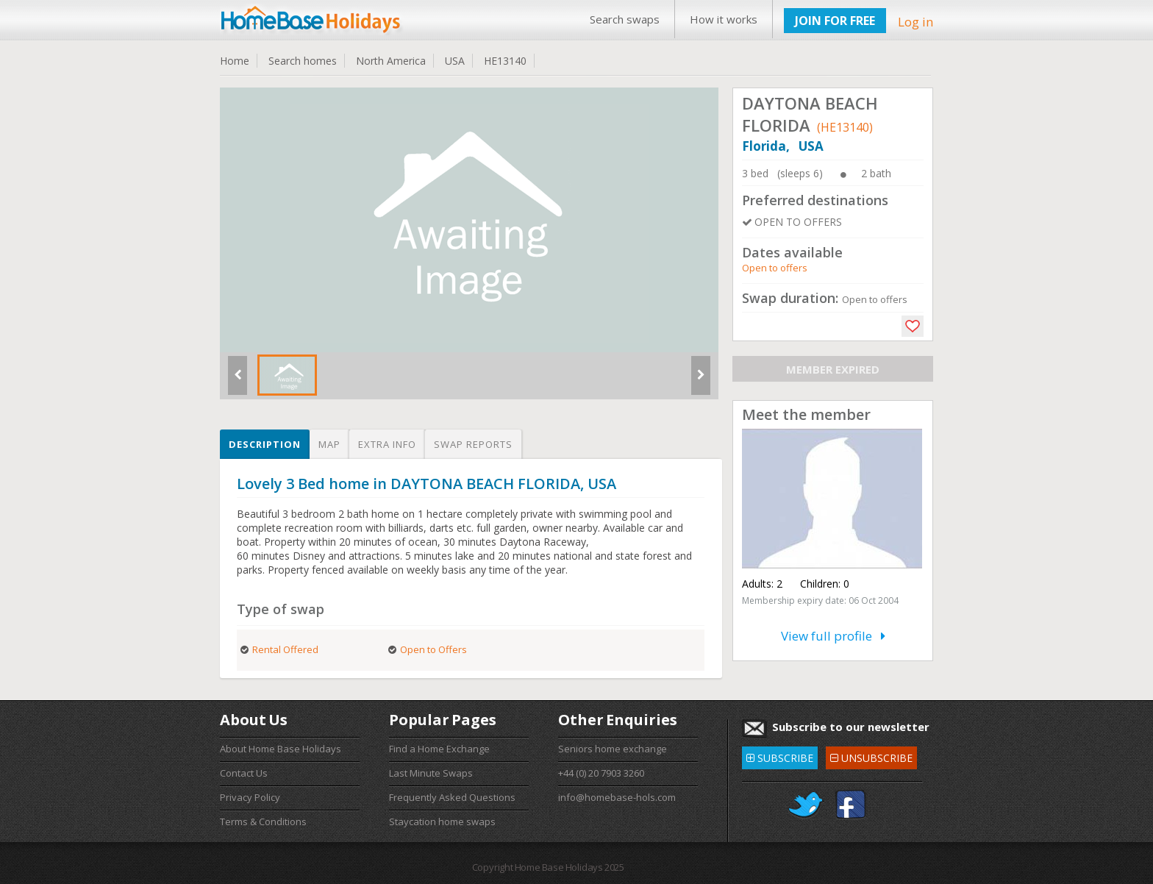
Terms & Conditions (263, 821)
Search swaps (625, 19)
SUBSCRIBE (780, 755)
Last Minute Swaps (431, 773)
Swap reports (473, 444)
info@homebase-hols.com (617, 797)
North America (391, 61)
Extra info (387, 444)
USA (455, 61)
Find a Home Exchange (439, 748)
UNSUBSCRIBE (871, 755)
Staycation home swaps (442, 821)
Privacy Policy (250, 797)
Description (265, 444)
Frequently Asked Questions (452, 797)
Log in (915, 21)
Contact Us (244, 773)
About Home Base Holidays (280, 748)
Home (234, 61)
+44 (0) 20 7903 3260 (601, 773)
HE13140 (505, 61)
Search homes (302, 61)
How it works (723, 19)
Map (329, 444)
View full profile (833, 635)
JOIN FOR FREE (835, 21)
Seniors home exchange (612, 748)
